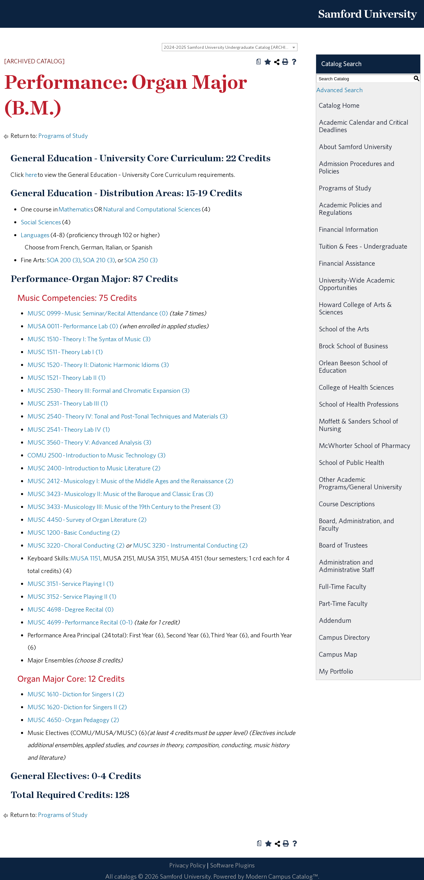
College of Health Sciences (356, 387)
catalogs (125, 876)
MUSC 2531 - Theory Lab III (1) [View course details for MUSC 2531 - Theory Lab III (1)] (67, 403)
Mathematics (75, 209)
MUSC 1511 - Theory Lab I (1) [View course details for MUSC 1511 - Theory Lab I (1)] (65, 351)
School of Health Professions (359, 404)
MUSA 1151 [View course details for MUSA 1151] (85, 558)
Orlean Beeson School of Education (353, 366)
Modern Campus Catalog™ (282, 876)
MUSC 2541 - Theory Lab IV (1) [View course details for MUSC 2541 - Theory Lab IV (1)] (68, 429)
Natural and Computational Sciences (152, 209)
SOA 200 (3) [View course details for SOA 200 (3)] (63, 260)
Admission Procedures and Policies (356, 167)
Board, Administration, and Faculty (356, 524)
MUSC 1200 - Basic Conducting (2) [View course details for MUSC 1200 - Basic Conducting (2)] (73, 532)
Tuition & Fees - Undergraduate (363, 246)
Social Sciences (41, 222)
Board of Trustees (343, 545)
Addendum (335, 620)
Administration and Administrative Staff (346, 565)
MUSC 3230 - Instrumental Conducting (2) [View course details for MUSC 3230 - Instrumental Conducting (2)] (190, 545)
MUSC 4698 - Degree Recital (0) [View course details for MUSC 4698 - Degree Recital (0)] (70, 609)
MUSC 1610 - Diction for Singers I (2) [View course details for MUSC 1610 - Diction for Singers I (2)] (75, 694)
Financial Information (348, 229)
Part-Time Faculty (343, 603)
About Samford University (355, 146)
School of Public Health (351, 462)
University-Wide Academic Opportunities (357, 283)
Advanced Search (339, 90)
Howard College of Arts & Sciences (355, 308)
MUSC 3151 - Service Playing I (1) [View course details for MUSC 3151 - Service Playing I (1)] (70, 583)
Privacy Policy (187, 865)
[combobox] (229, 47)
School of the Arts (344, 329)
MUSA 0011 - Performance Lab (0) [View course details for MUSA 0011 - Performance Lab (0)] (72, 326)
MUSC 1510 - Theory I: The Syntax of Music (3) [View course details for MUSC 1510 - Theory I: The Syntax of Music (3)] (89, 339)
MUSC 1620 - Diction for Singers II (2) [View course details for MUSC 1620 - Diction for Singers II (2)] (77, 707)
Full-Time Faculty (342, 586)
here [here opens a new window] (31, 174)
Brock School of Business (353, 346)
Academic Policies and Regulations (350, 208)
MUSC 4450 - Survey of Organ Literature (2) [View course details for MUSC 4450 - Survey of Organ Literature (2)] (87, 519)
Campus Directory (344, 637)
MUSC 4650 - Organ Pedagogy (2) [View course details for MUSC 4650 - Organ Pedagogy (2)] (73, 719)
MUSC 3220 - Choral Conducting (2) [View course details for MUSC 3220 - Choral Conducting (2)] (75, 545)
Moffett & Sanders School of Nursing (358, 424)
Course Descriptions (347, 504)
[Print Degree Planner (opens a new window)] (258, 61)
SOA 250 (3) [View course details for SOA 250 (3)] (141, 260)
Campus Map (338, 654)
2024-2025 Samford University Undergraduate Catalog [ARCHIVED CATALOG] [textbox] (230, 47)
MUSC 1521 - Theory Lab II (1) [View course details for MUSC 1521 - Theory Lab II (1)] (66, 377)
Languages (35, 235)
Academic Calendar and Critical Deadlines (363, 126)
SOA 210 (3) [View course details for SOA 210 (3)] (98, 260)
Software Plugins (232, 865)
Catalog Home (339, 105)
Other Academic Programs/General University (360, 483)
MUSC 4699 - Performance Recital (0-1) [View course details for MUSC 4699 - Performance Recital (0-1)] (80, 622)
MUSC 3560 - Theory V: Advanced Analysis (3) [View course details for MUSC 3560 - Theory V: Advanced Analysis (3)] (89, 442)
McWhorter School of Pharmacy (364, 445)
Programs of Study (63, 135)
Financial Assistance (347, 263)
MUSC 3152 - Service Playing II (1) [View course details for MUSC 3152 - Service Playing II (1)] (71, 596)
